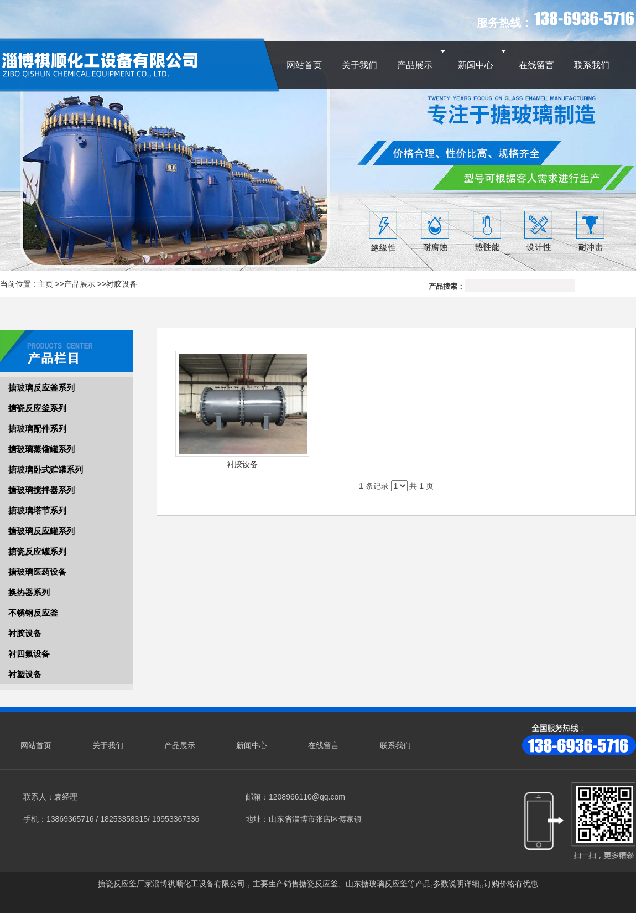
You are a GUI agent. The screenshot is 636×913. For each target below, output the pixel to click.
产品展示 (79, 283)
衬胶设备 (121, 283)
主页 (45, 283)
